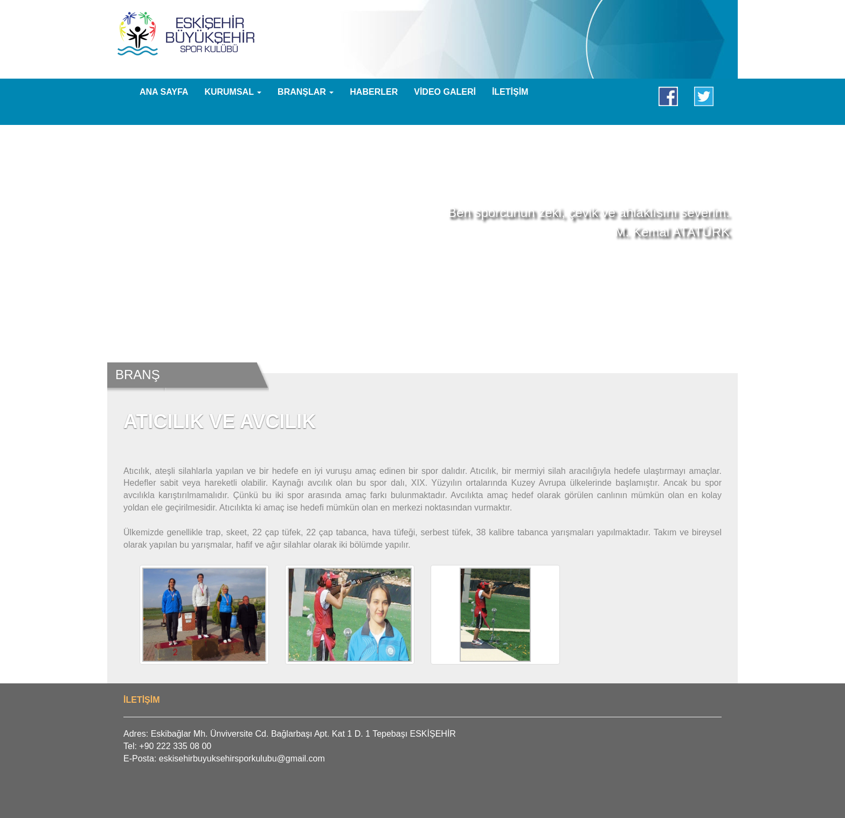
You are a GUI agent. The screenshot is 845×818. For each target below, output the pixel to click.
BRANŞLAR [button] (306, 91)
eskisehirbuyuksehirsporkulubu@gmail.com (242, 758)
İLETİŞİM (510, 91)
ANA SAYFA (164, 91)
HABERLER (374, 91)
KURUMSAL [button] (232, 91)
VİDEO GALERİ (445, 91)
